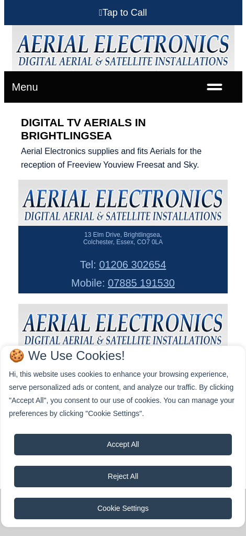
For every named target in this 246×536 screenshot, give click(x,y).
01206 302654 (132, 264)
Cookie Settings (123, 508)
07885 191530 (141, 283)
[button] (123, 12)
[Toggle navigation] (214, 87)
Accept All (123, 444)
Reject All (123, 476)
